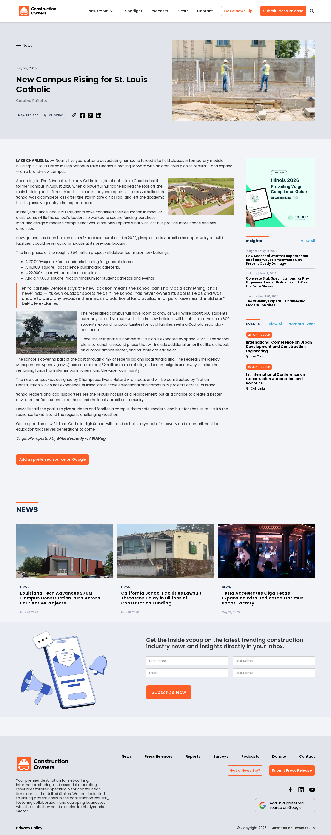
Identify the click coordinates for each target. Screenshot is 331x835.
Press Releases (159, 756)
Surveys (220, 756)
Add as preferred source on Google (52, 459)
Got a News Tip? (239, 11)
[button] (102, 11)
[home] (37, 11)
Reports (192, 756)
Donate (279, 756)
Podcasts (159, 11)
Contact (205, 11)
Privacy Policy (29, 828)
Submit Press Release (283, 11)
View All (308, 241)
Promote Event (301, 324)
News (127, 756)
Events (183, 11)
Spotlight (133, 11)
